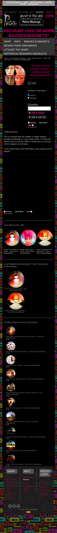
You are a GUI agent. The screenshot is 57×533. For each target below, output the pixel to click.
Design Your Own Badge (20, 45)
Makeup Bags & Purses (11, 495)
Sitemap (25, 491)
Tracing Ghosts (43, 494)
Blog (26, 2)
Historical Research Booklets (25, 53)
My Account (26, 484)
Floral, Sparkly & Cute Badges (12, 488)
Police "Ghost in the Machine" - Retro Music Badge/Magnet (23, 464)
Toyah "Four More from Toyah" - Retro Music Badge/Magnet (11, 251)
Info (17, 41)
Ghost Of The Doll (14, 2)
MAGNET (33, 98)
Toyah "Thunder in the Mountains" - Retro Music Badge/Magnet (44, 251)
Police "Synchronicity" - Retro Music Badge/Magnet (21, 450)
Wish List (50, 12)
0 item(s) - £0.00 (27, 12)
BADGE (32, 95)
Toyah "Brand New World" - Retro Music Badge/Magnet (27, 251)
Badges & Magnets (36, 41)
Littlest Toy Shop (16, 49)
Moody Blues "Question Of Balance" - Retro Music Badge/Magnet (25, 351)
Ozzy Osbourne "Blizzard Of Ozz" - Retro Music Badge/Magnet (25, 379)
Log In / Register (10, 12)
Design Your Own (11, 479)
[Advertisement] (26, 181)
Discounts (26, 489)
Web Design (33, 4)
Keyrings (9, 484)
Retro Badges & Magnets (18, 58)
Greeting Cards (11, 498)
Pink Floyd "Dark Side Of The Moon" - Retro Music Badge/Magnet (25, 437)
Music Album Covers (34, 58)
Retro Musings (36, 2)
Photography (43, 487)
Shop (7, 41)
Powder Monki (33, 509)
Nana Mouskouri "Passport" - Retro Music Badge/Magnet (23, 365)
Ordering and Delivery (29, 486)
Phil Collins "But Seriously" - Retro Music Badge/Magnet (23, 408)
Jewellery (9, 491)
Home (6, 58)
